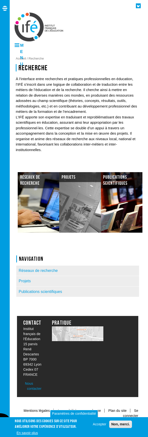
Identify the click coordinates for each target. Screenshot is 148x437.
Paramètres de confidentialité (74, 413)
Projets (25, 281)
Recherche (36, 58)
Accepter (99, 424)
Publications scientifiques (40, 292)
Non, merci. (120, 424)
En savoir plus (27, 433)
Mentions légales (37, 411)
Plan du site (118, 411)
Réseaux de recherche (38, 270)
